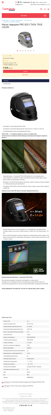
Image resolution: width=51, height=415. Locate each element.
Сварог (12, 58)
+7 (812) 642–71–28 (25, 405)
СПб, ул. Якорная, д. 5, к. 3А (8, 407)
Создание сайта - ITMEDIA (25, 396)
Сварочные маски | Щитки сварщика (11, 22)
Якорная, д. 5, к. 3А (13, 64)
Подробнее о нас (44, 403)
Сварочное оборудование (16, 20)
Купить (25, 71)
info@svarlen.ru (19, 4)
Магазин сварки (5, 20)
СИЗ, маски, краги (28, 20)
